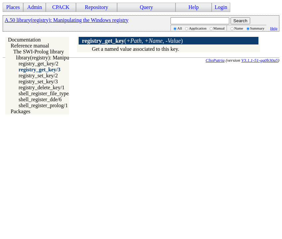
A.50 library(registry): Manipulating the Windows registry (66, 20)
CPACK (60, 7)
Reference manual (30, 45)
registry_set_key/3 (38, 81)
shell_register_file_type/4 (46, 93)
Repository (96, 7)
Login (221, 7)
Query (146, 7)
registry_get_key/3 (39, 69)
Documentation (24, 39)
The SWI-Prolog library (38, 51)
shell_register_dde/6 (40, 99)
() (132, 41)
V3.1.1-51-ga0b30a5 (259, 60)
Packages (21, 111)
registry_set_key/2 (38, 75)
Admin (34, 7)
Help (193, 7)
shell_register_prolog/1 (43, 105)
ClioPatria (215, 60)
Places (13, 7)
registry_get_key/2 (38, 63)
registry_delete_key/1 (42, 87)
